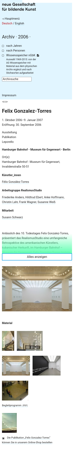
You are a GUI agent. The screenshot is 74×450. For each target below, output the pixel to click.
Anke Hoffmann (54, 197)
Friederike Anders (13, 197)
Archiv (8, 37)
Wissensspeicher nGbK (22, 55)
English (19, 23)
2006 (23, 37)
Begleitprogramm (15, 405)
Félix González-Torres (15, 182)
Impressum (9, 95)
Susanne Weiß (46, 202)
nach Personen (15, 50)
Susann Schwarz (12, 217)
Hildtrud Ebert (34, 197)
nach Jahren (14, 46)
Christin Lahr (10, 202)
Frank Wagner (27, 202)
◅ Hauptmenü (11, 18)
